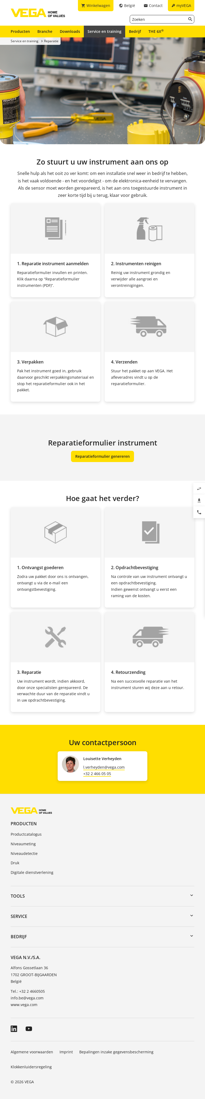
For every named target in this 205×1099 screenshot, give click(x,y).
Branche (44, 31)
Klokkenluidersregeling (31, 1066)
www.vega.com (24, 1004)
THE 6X (156, 31)
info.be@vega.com (27, 997)
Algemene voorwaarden (32, 1051)
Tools (18, 896)
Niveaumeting (23, 843)
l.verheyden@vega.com (104, 767)
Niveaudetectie (24, 853)
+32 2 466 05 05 (97, 773)
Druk (15, 862)
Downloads (70, 31)
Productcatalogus (26, 834)
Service (19, 916)
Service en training (104, 31)
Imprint (66, 1051)
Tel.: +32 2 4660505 (28, 991)
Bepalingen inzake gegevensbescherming (116, 1051)
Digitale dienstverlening (32, 872)
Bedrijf (135, 31)
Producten (20, 31)
